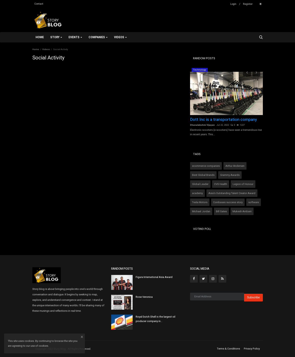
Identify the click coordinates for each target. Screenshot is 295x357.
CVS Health (220, 184)
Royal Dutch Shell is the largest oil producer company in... (155, 319)
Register (248, 4)
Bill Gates (221, 211)
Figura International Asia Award (154, 277)
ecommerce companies (206, 166)
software (253, 202)
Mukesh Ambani (242, 211)
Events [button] (75, 37)
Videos (46, 49)
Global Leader (200, 184)
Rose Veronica (144, 297)
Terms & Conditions (228, 348)
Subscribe (253, 297)
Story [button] (56, 37)
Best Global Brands (203, 175)
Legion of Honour (243, 184)
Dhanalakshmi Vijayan (202, 125)
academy (197, 193)
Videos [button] (120, 37)
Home (40, 37)
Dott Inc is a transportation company (223, 119)
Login (233, 4)
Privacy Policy (252, 348)
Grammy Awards (230, 175)
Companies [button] (98, 37)
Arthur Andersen (234, 166)
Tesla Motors (199, 202)
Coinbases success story (228, 202)
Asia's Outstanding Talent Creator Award (231, 193)
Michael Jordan (201, 211)
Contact (38, 4)
